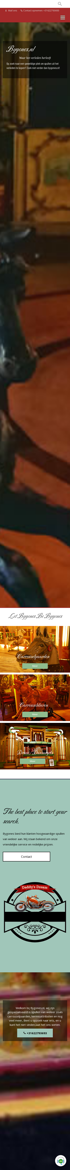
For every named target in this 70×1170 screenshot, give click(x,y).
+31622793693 (35, 1033)
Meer (35, 666)
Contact (26, 857)
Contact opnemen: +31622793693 (40, 10)
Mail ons (11, 10)
